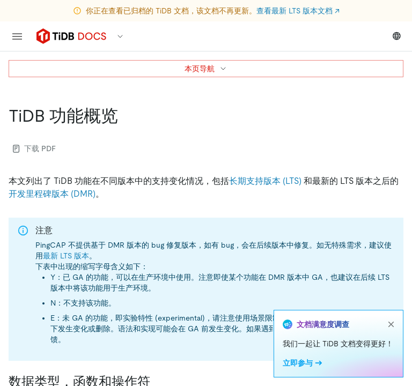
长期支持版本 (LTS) (265, 181)
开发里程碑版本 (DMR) (52, 194)
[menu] (17, 36)
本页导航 (206, 68)
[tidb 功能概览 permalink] (126, 115)
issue (376, 328)
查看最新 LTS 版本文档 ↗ (298, 10)
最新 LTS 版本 (66, 255)
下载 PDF (34, 148)
